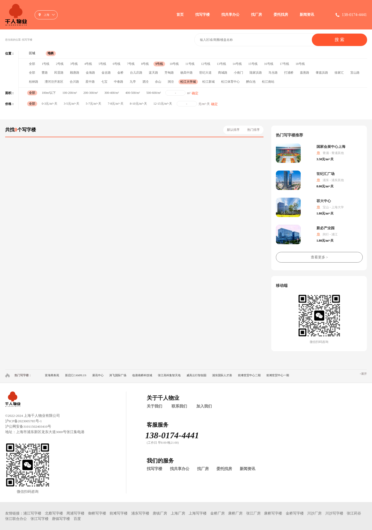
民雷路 (59, 72)
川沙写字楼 (334, 513)
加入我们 (204, 406)
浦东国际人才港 (222, 375)
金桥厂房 (217, 513)
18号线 (300, 64)
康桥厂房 (235, 513)
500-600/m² (153, 93)
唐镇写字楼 (61, 519)
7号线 (131, 64)
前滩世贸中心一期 (277, 375)
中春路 (118, 81)
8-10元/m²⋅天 (138, 103)
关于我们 (154, 406)
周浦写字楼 (75, 513)
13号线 (221, 64)
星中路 (90, 81)
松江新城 (208, 81)
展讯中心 (98, 375)
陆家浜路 (256, 72)
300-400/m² (111, 93)
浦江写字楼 (32, 513)
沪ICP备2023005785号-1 (23, 421)
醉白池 (250, 81)
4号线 (88, 64)
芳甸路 (169, 72)
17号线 (284, 64)
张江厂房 (253, 513)
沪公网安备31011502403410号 (28, 426)
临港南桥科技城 (142, 375)
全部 (32, 64)
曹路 (45, 72)
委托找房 (281, 15)
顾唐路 (74, 72)
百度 (77, 519)
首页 (180, 15)
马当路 (273, 72)
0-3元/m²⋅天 (49, 103)
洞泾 (171, 81)
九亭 (133, 81)
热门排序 (253, 130)
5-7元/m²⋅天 (93, 103)
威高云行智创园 (196, 375)
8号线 (145, 64)
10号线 (174, 64)
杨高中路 (186, 72)
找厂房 (256, 15)
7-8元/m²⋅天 (115, 103)
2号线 (60, 64)
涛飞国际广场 (117, 375)
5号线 (102, 64)
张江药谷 (354, 513)
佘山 (158, 81)
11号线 (190, 64)
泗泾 (145, 81)
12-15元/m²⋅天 (162, 103)
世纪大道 (205, 72)
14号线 (237, 64)
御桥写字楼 (97, 513)
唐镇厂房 (160, 513)
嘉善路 (304, 72)
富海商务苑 (52, 375)
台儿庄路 (136, 72)
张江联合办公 (16, 519)
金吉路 (106, 72)
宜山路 (355, 72)
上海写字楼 (198, 513)
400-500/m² (132, 93)
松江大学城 (188, 81)
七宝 (104, 81)
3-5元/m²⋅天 (71, 103)
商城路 (222, 72)
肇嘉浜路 (322, 72)
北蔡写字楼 (54, 513)
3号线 (74, 64)
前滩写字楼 (119, 513)
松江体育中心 (230, 81)
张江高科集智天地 (169, 375)
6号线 (116, 64)
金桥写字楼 (295, 513)
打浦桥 (288, 72)
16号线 (268, 64)
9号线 (159, 64)
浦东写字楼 (140, 513)
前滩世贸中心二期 (249, 375)
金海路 (90, 72)
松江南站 (268, 81)
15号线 (253, 64)
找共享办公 (230, 15)
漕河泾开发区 (54, 81)
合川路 (74, 81)
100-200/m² (69, 93)
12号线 (205, 64)
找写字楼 (202, 15)
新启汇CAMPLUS (76, 375)
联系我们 (179, 406)
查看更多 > (319, 257)
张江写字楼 (39, 519)
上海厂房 (178, 513)
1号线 (45, 64)
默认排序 (233, 130)
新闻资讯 (307, 15)
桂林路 (33, 81)
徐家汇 (339, 72)
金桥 (120, 72)
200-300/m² (90, 93)
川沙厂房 (314, 513)
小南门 (238, 72)
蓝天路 (153, 72)
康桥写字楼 (273, 513)
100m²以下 (49, 93)
